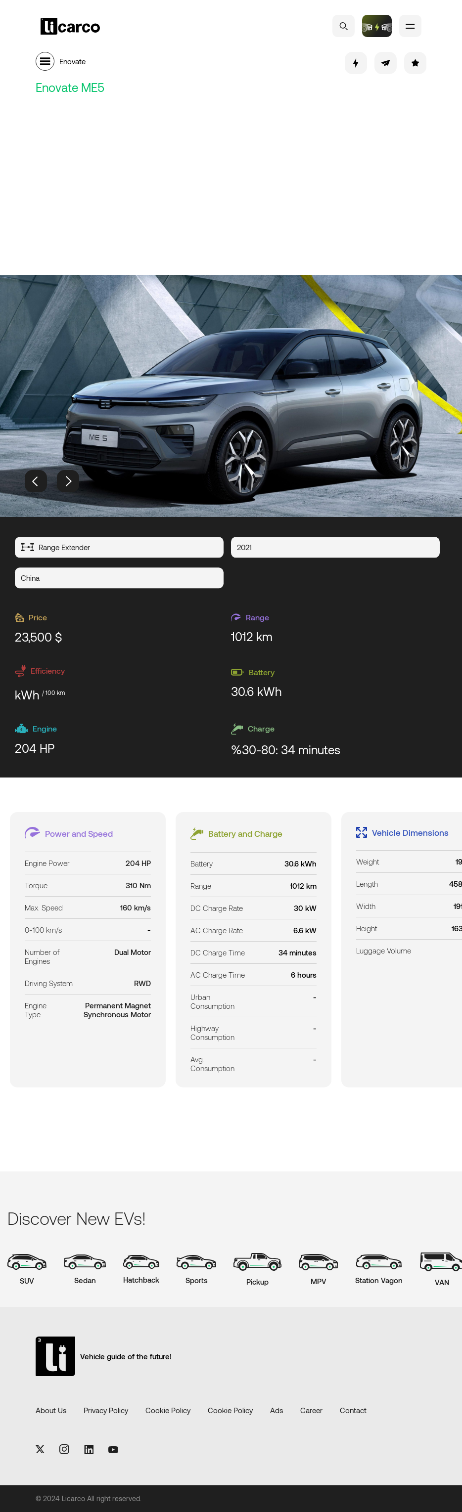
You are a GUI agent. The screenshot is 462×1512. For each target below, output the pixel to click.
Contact (353, 1410)
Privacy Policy (106, 1410)
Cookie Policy (167, 1410)
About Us (51, 1410)
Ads (276, 1410)
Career (311, 1410)
